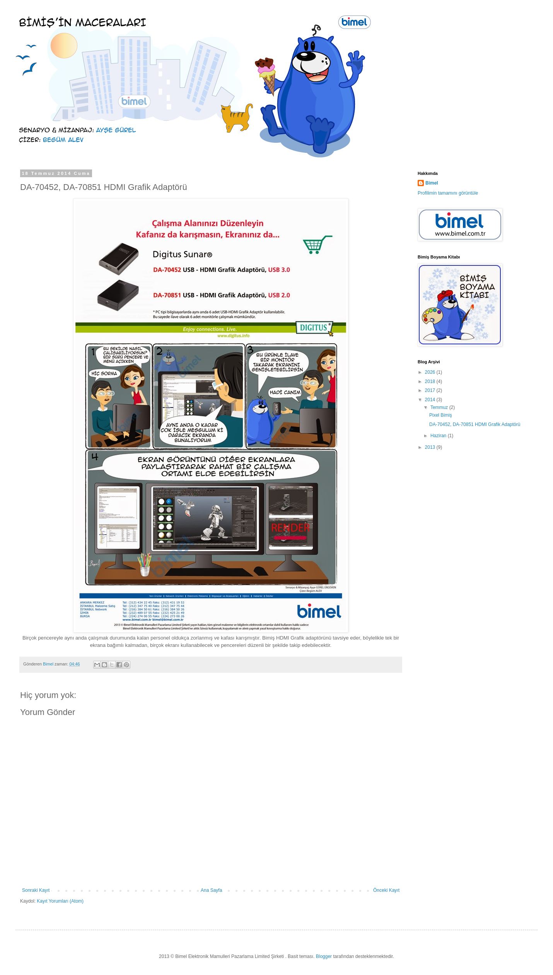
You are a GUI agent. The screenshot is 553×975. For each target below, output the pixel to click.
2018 (431, 381)
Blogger (324, 956)
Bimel (431, 183)
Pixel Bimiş (440, 415)
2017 (431, 390)
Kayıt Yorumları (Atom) (60, 901)
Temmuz (439, 407)
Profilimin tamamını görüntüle (448, 193)
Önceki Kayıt (386, 890)
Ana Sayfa (211, 890)
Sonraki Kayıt (35, 890)
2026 (431, 372)
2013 (431, 447)
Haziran (439, 435)
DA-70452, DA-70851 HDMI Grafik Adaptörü (474, 424)
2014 (431, 399)
